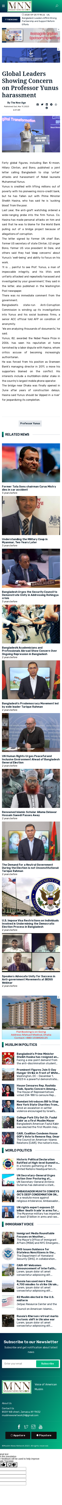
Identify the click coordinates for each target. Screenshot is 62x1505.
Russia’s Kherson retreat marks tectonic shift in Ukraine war (37, 1318)
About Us (7, 1403)
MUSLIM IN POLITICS (21, 1045)
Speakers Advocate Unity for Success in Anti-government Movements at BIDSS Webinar (28, 979)
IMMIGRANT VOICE (19, 1224)
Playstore (44, 1435)
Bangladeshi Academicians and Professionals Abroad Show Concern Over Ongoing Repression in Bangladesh (29, 650)
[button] (56, 6)
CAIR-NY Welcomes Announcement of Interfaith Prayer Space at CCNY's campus (38, 1268)
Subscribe (47, 1363)
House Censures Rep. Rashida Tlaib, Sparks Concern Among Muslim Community (36, 1088)
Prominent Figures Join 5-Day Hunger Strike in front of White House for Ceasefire (37, 1073)
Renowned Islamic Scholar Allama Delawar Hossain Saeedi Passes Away (29, 814)
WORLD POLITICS (18, 1150)
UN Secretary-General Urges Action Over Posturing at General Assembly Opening (36, 1178)
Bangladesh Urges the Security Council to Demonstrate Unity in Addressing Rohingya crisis (30, 595)
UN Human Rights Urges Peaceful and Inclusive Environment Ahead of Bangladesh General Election (31, 759)
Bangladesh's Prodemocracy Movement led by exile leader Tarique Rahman (30, 705)
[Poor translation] (12, 1464)
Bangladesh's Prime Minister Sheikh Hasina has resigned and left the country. (37, 1057)
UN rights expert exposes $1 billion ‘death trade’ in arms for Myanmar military (37, 1210)
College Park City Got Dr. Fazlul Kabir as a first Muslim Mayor (37, 1119)
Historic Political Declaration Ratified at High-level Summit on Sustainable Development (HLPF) (38, 1162)
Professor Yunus (30, 423)
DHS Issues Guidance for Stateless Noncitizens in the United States (35, 1252)
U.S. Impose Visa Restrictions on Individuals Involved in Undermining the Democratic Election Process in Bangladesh (30, 923)
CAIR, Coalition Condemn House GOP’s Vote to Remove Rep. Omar (38, 1135)
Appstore (17, 1435)
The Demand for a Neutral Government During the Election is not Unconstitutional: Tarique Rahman (30, 868)
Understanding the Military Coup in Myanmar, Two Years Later (25, 541)
